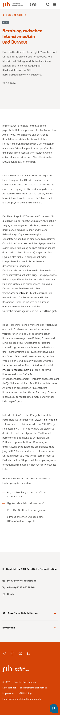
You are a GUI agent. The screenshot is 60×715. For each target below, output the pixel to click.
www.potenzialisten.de (15, 292)
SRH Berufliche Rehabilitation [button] (30, 613)
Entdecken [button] (30, 628)
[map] (28, 594)
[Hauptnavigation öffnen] (54, 4)
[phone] (28, 587)
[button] (54, 708)
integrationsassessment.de (17, 369)
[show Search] (48, 4)
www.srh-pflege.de (46, 419)
